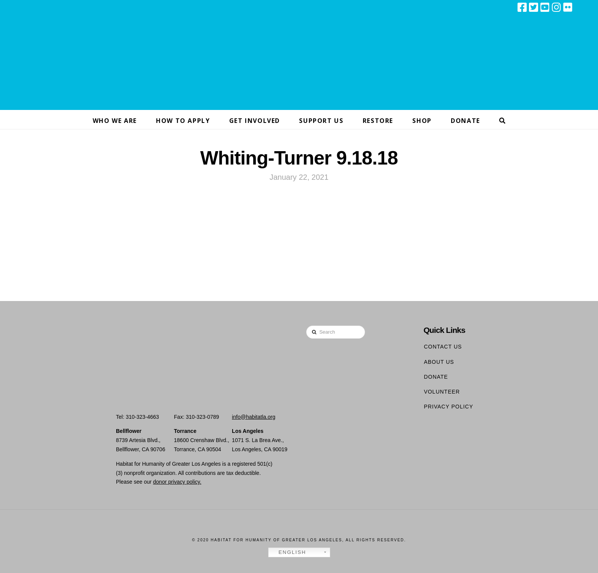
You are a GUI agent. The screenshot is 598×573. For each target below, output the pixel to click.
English (288, 552)
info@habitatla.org (253, 417)
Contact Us (443, 347)
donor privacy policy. (177, 482)
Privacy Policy (448, 407)
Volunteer (442, 392)
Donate (436, 377)
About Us (439, 362)
